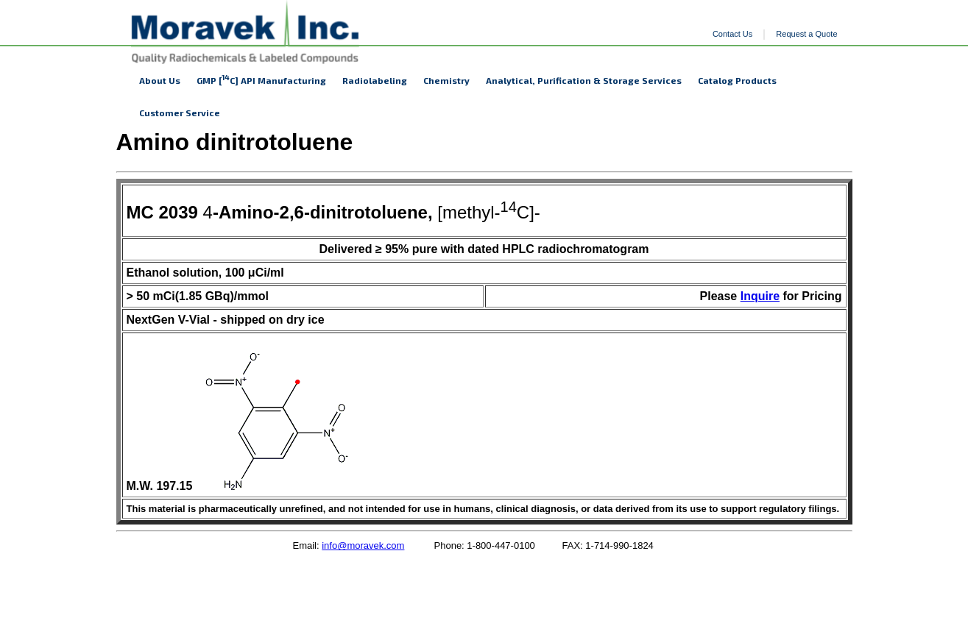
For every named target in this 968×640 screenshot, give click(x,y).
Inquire (760, 296)
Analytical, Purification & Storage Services (584, 80)
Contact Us (732, 33)
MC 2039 (162, 212)
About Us (159, 80)
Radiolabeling (374, 80)
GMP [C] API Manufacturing (261, 79)
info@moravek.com (363, 545)
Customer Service (179, 112)
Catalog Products (737, 80)
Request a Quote (806, 33)
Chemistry (446, 80)
